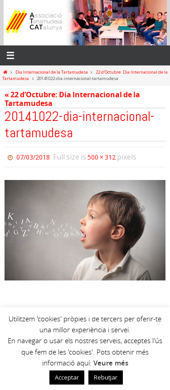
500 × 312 (101, 157)
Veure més (110, 363)
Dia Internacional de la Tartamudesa (51, 72)
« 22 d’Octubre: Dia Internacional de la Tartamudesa (72, 99)
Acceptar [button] (67, 377)
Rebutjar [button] (105, 377)
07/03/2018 (33, 157)
